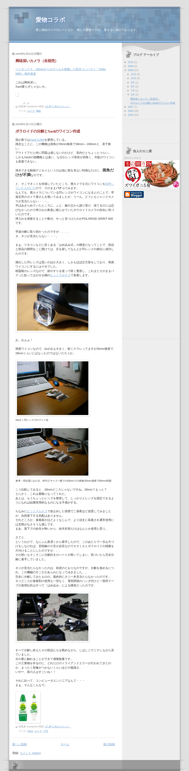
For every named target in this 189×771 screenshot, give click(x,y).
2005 (131, 115)
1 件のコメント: (61, 106)
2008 (131, 70)
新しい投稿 (19, 744)
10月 (134, 78)
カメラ (31, 111)
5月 (133, 94)
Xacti (30, 731)
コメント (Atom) (30, 753)
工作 (45, 731)
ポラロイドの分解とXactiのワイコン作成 (47, 131)
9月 (133, 82)
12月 (134, 74)
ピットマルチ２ (60, 275)
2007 (131, 106)
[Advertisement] (144, 130)
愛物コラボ (50, 20)
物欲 (38, 111)
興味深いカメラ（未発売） (36, 61)
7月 (133, 90)
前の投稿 (109, 744)
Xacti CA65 (37, 139)
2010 (131, 62)
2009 (131, 66)
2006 (131, 111)
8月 (133, 86)
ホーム (65, 744)
